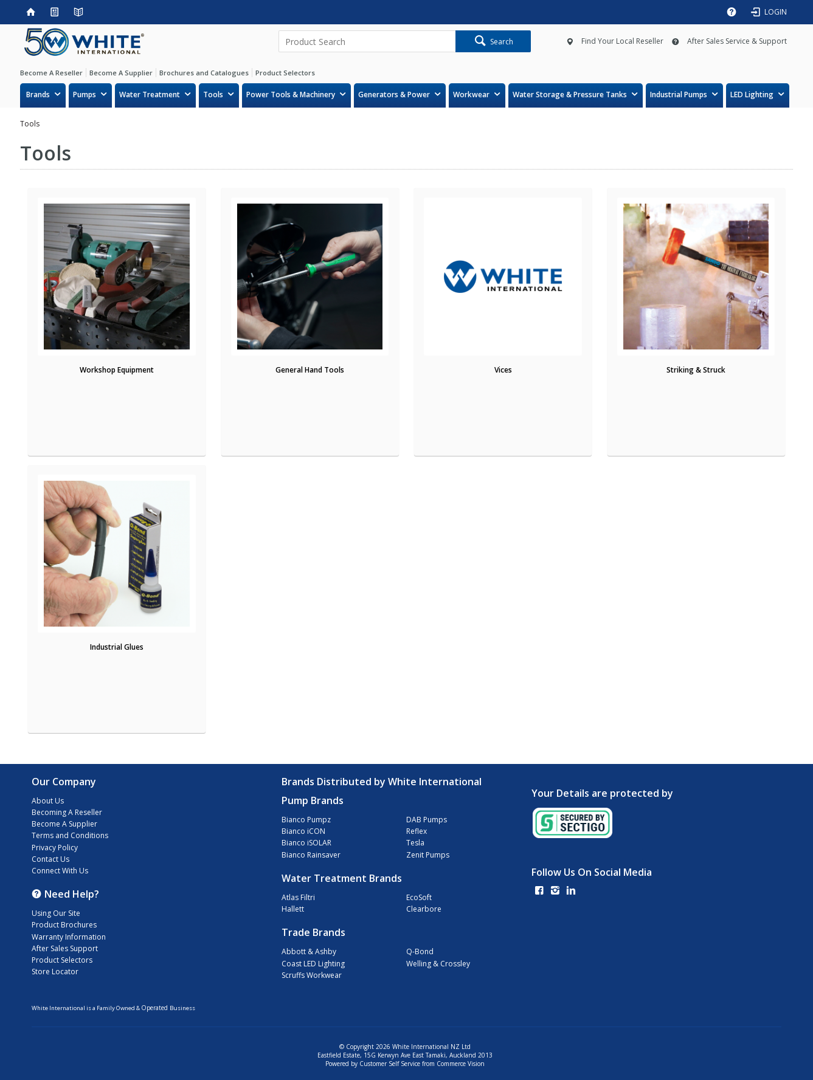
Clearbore (423, 909)
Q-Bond (420, 951)
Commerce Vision (461, 1063)
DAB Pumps (426, 819)
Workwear (471, 94)
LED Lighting (751, 94)
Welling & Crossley (438, 963)
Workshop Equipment (117, 370)
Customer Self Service (389, 1063)
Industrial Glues (117, 647)
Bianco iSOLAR (306, 843)
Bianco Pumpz (306, 819)
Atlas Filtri (298, 897)
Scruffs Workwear (312, 975)
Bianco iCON (303, 831)
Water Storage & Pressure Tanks (570, 94)
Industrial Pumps (678, 94)
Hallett (293, 909)
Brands (38, 94)
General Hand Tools (309, 370)
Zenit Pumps (427, 855)
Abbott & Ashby (309, 951)
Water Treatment (149, 94)
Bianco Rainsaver (311, 855)
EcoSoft (419, 897)
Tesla (415, 843)
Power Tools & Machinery (290, 94)
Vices (503, 370)
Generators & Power (394, 94)
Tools (213, 94)
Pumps (84, 94)
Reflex (416, 831)
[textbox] (366, 41)
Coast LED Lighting (313, 963)
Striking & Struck (695, 370)
